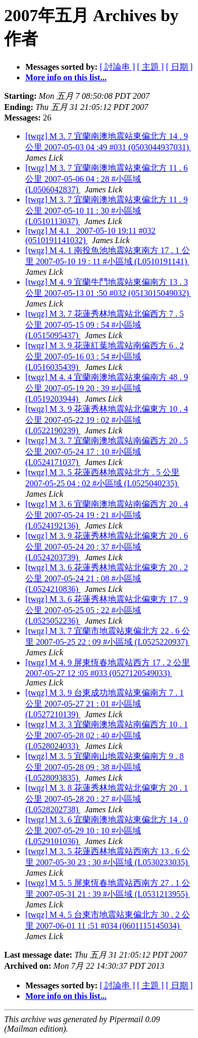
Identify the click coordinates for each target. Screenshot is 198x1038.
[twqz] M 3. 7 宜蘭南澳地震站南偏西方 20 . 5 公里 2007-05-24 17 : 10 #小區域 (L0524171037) (106, 451)
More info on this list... (66, 77)
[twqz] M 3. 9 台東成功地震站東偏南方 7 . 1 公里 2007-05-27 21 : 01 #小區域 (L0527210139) (104, 703)
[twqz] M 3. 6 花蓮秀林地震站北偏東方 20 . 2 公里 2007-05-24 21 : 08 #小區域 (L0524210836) (106, 578)
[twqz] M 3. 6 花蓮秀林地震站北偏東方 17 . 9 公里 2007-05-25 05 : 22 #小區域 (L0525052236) (106, 610)
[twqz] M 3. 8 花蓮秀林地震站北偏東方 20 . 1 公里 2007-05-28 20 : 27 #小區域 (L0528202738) (106, 798)
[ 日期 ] (179, 66)
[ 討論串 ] (117, 66)
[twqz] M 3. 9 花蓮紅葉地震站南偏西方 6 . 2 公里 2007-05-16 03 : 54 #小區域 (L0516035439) (104, 356)
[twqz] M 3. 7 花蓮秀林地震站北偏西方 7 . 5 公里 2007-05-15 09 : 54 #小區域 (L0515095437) (104, 324)
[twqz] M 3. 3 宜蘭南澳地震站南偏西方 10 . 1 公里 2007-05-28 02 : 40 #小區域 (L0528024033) (106, 735)
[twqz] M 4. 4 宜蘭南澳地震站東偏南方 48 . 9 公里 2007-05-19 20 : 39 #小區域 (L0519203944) (106, 388)
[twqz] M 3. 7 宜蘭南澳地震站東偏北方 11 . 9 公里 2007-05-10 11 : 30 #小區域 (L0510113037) (106, 210)
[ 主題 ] (150, 66)
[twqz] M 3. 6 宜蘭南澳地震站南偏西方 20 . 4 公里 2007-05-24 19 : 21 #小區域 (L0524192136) (106, 514)
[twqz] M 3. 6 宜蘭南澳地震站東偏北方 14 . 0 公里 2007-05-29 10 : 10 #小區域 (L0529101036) (106, 830)
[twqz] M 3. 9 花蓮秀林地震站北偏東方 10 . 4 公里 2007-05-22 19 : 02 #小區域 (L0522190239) (106, 419)
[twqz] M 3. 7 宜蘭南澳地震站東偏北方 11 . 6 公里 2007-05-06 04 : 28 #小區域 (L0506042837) (106, 178)
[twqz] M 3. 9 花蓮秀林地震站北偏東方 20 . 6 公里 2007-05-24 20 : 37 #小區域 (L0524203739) (106, 546)
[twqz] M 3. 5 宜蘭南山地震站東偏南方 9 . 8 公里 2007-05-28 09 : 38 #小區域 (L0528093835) (104, 767)
